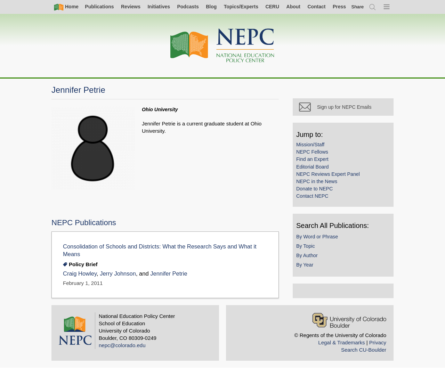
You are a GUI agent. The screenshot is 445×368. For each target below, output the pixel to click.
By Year (304, 265)
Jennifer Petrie (168, 273)
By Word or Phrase (317, 236)
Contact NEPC (312, 196)
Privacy (377, 342)
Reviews (130, 6)
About (293, 6)
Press (339, 6)
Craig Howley (80, 273)
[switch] (357, 6)
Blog (211, 6)
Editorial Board (312, 167)
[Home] (222, 45)
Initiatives (158, 6)
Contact (316, 6)
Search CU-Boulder (363, 350)
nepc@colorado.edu (122, 345)
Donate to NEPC (314, 188)
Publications (99, 6)
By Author (307, 255)
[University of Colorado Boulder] (349, 320)
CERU (272, 6)
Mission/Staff (310, 144)
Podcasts (188, 6)
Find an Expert (312, 159)
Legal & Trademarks (341, 342)
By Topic (305, 246)
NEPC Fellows (312, 152)
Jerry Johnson (118, 273)
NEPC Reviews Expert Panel (328, 174)
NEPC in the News (316, 181)
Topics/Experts (241, 6)
